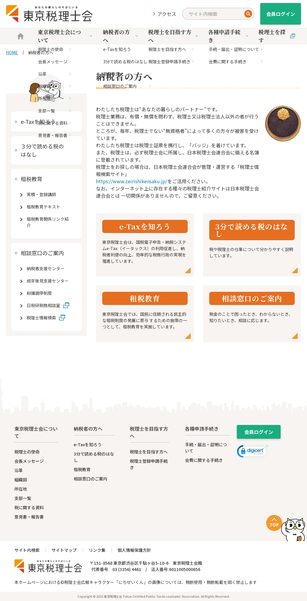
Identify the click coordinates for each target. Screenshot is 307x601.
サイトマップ (64, 550)
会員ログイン (280, 13)
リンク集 (97, 550)
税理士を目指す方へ (173, 36)
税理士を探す (276, 36)
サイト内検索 (27, 550)
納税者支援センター (45, 268)
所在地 (20, 489)
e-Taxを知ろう (38, 121)
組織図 (20, 480)
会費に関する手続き (204, 460)
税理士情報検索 (41, 318)
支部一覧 (22, 498)
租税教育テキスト (43, 207)
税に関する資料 (29, 507)
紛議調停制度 (39, 293)
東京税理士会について (66, 36)
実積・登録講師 (41, 194)
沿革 (18, 470)
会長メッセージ (29, 461)
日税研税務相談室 (43, 305)
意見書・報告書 (29, 517)
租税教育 (31, 179)
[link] (252, 452)
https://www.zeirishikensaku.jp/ (131, 181)
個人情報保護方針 (134, 550)
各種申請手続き (228, 36)
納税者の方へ (121, 36)
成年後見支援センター (48, 281)
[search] (218, 14)
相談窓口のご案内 (42, 253)
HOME (12, 52)
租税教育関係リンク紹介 (48, 222)
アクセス (166, 13)
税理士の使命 (27, 452)
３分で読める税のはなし (42, 150)
